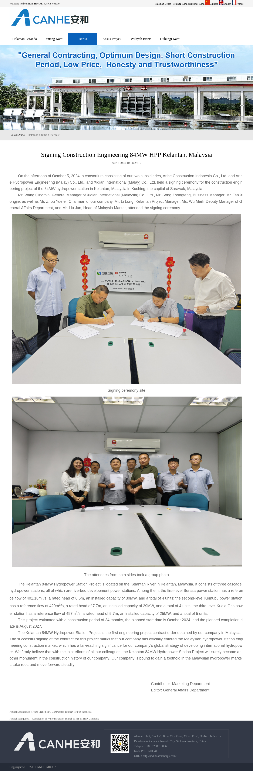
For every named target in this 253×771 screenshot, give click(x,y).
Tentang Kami (180, 3)
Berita (83, 39)
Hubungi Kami (197, 3)
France (239, 3)
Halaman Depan (163, 3)
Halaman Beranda (24, 39)
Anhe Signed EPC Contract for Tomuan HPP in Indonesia (62, 711)
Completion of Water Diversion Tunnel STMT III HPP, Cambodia (65, 718)
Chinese (214, 3)
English (227, 3)
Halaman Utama (37, 135)
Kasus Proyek (111, 39)
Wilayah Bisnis (141, 39)
